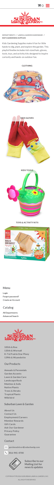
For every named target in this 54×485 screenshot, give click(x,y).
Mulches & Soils (12, 383)
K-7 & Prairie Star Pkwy (16, 354)
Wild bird (9, 397)
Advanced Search (11, 316)
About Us (9, 410)
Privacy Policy (11, 431)
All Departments (10, 312)
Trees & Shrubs (12, 390)
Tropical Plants (12, 394)
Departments (9, 35)
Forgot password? (11, 296)
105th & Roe (10, 347)
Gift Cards (10, 424)
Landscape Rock (13, 380)
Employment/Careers (16, 417)
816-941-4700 (16, 452)
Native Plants (11, 387)
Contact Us (10, 413)
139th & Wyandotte (15, 357)
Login (5, 293)
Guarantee (10, 434)
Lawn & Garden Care (15, 377)
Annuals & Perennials (15, 370)
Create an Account (11, 300)
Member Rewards (13, 420)
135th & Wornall (13, 350)
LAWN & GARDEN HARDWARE (30, 35)
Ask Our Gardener (14, 427)
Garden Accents (12, 373)
